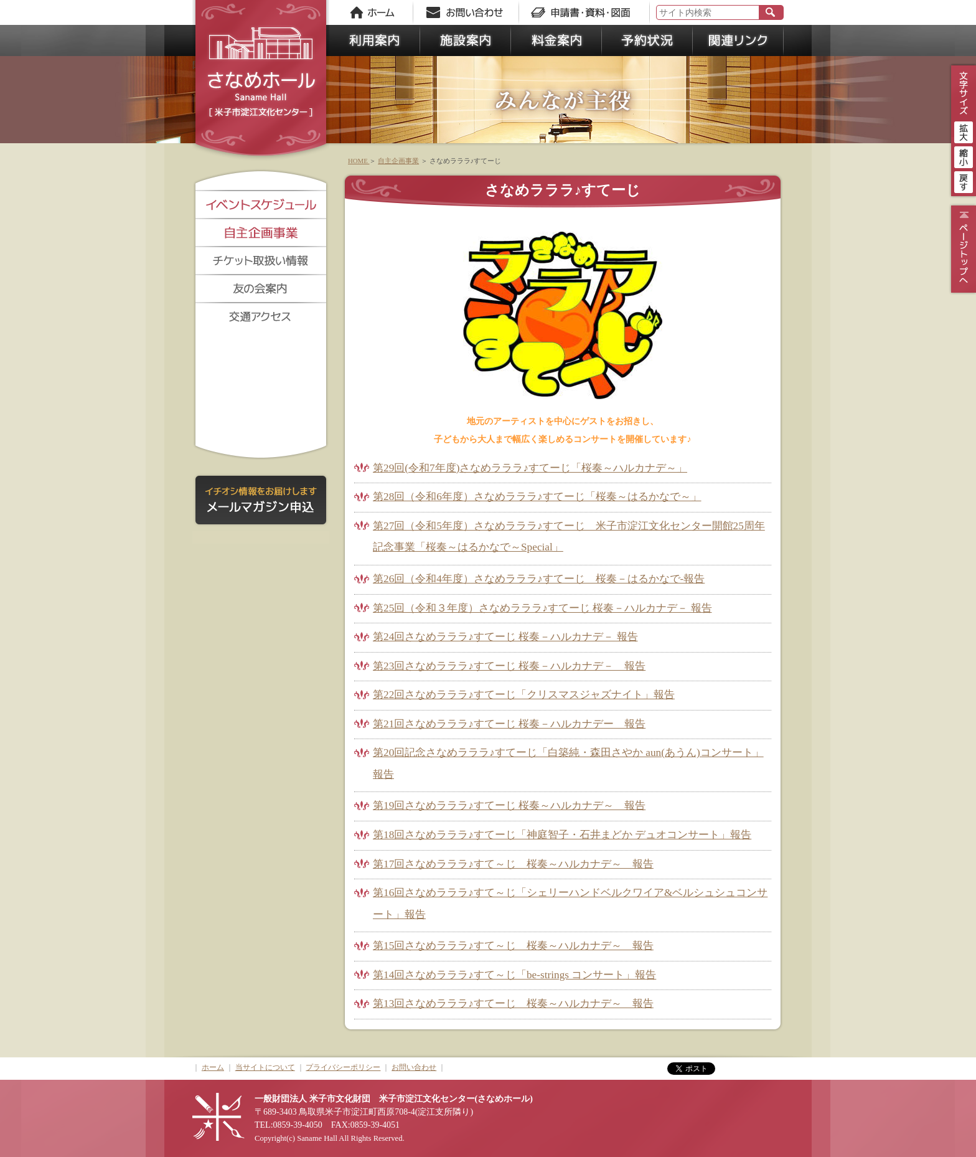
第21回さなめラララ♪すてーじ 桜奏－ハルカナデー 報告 (509, 724)
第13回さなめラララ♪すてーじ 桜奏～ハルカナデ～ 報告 (513, 1003)
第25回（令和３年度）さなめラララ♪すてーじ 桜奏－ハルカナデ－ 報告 (542, 608)
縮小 (963, 155)
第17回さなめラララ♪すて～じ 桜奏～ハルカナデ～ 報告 (513, 864)
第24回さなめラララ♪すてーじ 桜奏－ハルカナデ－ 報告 (505, 637)
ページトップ (962, 249)
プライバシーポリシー (343, 1067)
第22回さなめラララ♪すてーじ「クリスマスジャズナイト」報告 (524, 695)
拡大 (963, 130)
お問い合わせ (414, 1067)
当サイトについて (265, 1067)
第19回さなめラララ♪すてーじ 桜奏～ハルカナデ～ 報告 (509, 805)
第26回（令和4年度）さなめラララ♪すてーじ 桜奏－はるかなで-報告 (539, 579)
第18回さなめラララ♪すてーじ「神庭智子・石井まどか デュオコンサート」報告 (562, 835)
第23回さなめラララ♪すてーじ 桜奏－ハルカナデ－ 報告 (509, 666)
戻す (963, 180)
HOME (358, 160)
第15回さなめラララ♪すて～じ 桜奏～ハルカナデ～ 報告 (513, 946)
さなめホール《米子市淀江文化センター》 (260, 81)
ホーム (213, 1067)
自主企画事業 (398, 160)
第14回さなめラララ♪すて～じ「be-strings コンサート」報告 (514, 975)
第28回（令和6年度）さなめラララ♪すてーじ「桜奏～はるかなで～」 (537, 497)
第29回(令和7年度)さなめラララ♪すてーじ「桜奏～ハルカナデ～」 (530, 468)
